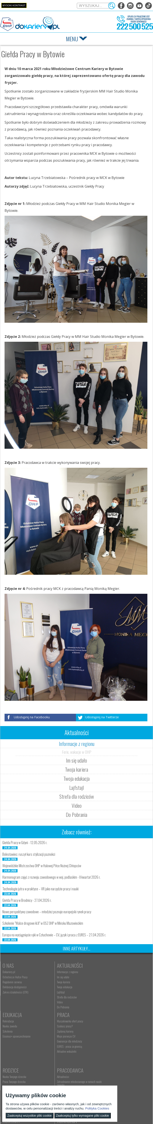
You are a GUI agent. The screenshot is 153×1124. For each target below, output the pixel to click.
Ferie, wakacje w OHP (76, 752)
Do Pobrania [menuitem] (58, 1007)
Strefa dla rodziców (76, 796)
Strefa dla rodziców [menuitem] (61, 997)
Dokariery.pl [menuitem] (9, 972)
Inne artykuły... (76, 948)
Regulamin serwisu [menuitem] (12, 982)
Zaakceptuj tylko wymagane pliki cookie (82, 1115)
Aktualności (65, 965)
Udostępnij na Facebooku (32, 717)
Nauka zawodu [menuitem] (108, 977)
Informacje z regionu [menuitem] (62, 972)
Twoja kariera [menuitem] (58, 982)
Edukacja (110, 965)
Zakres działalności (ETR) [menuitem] (15, 992)
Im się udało (76, 760)
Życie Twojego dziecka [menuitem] (63, 1037)
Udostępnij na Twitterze (102, 717)
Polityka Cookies (97, 1108)
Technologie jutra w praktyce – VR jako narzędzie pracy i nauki (40, 888)
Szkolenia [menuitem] (106, 982)
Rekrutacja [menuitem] (106, 972)
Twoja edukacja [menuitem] (59, 987)
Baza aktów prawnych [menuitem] (111, 1067)
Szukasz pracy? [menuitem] (11, 1032)
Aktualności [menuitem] (107, 1027)
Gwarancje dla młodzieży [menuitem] (15, 1048)
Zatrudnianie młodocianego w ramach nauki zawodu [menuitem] (120, 1034)
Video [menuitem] (55, 1002)
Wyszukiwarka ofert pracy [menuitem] (16, 1027)
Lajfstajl (76, 787)
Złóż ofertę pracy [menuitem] (109, 1057)
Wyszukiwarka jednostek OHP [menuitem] (67, 1081)
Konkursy (111, 1074)
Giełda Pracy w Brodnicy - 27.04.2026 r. (27, 900)
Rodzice (60, 1021)
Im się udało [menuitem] (58, 977)
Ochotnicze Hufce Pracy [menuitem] (15, 977)
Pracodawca (114, 1021)
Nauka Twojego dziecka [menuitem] (63, 1027)
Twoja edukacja (76, 778)
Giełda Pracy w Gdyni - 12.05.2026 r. (24, 842)
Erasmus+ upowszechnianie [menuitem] (115, 987)
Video (77, 805)
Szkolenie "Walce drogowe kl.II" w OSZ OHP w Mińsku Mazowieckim (42, 923)
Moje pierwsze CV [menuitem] (12, 1042)
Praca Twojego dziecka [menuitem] (63, 1032)
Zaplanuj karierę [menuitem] (11, 1037)
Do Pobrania (76, 814)
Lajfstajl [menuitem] (56, 992)
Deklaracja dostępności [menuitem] (15, 987)
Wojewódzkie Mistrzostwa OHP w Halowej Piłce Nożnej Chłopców (41, 865)
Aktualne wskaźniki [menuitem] (12, 1057)
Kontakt (60, 1074)
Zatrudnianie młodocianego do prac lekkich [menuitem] (119, 1050)
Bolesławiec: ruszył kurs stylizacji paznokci (28, 854)
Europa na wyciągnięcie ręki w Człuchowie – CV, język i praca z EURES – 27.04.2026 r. (54, 934)
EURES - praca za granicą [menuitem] (15, 1053)
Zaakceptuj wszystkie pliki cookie (29, 1115)
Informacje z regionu (76, 743)
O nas (8, 965)
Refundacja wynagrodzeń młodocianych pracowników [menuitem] (121, 1042)
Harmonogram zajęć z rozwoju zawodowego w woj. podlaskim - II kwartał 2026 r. (51, 877)
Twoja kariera (76, 769)
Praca (9, 1021)
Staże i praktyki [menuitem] (108, 1062)
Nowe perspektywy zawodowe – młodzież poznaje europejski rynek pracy (46, 911)
